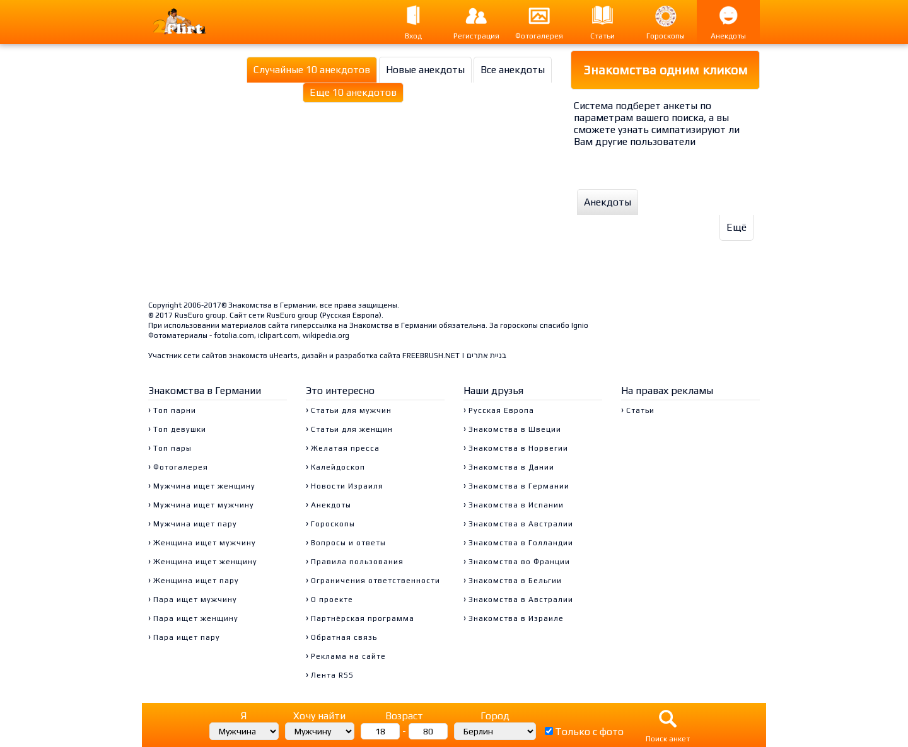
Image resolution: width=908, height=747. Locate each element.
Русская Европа (350, 315)
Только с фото (589, 732)
